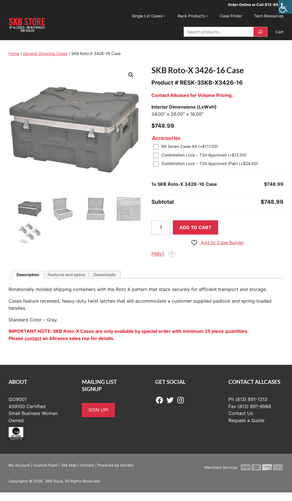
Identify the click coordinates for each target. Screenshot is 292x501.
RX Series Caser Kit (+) (189, 146)
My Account (19, 465)
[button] (131, 75)
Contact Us (240, 413)
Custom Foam (45, 465)
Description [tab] (28, 274)
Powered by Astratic (116, 465)
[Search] (260, 31)
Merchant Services (221, 467)
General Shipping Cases (45, 53)
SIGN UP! (98, 410)
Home (14, 53)
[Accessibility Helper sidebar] (285, 7)
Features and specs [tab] (66, 274)
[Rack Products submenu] (207, 16)
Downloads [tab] (105, 274)
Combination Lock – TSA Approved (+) (203, 154)
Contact (87, 465)
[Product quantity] (160, 227)
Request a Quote (246, 420)
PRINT (158, 254)
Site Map (69, 465)
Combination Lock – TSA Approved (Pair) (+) (209, 163)
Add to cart (195, 227)
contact (33, 338)
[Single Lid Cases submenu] (164, 16)
